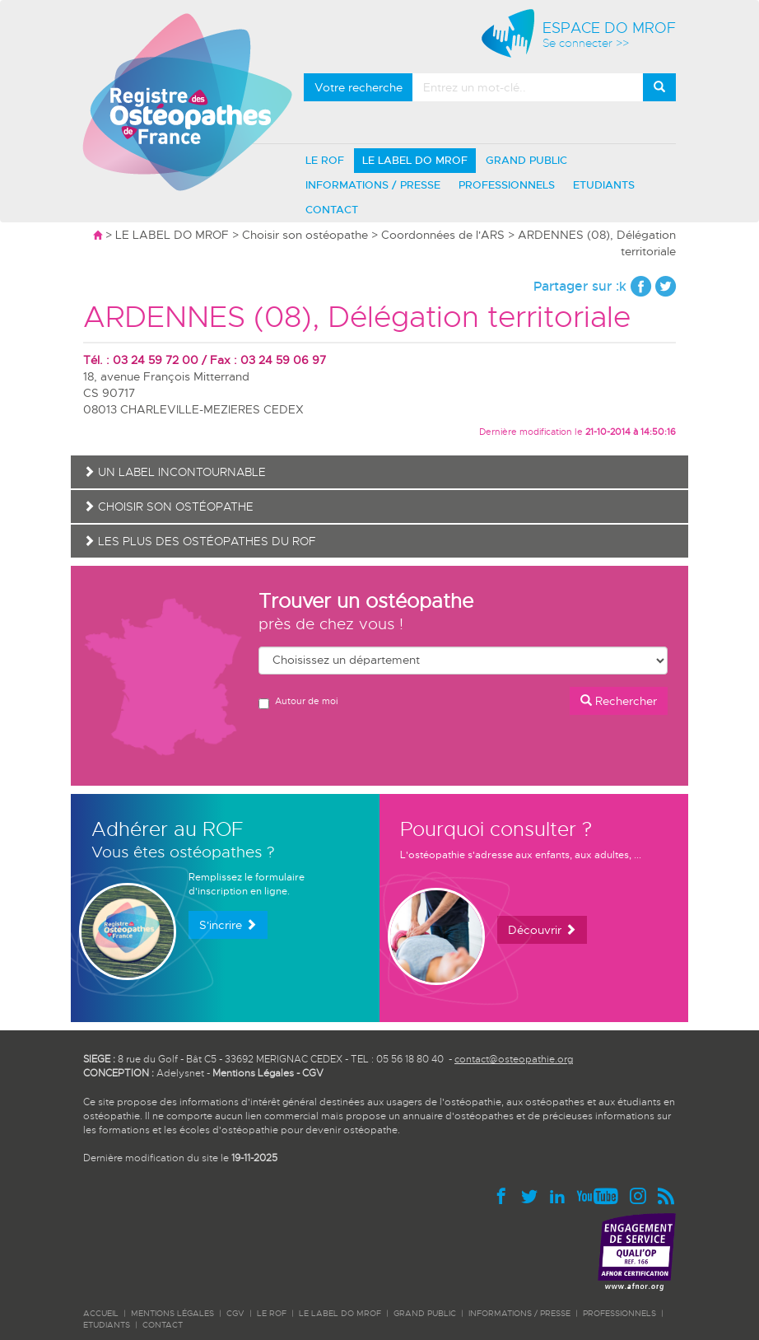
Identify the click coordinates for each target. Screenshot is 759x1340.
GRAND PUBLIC (526, 160)
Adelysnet (180, 1073)
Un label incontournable (174, 472)
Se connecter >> (585, 43)
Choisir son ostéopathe (305, 234)
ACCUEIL (101, 1313)
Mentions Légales (253, 1073)
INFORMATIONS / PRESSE (372, 185)
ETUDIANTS (604, 185)
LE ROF (324, 160)
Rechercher (618, 700)
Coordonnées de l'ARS (443, 234)
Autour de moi (298, 702)
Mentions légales (172, 1313)
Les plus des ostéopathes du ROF (199, 541)
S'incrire (228, 924)
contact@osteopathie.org (513, 1059)
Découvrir (542, 929)
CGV (313, 1073)
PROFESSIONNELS (507, 185)
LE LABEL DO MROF (415, 160)
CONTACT (331, 210)
